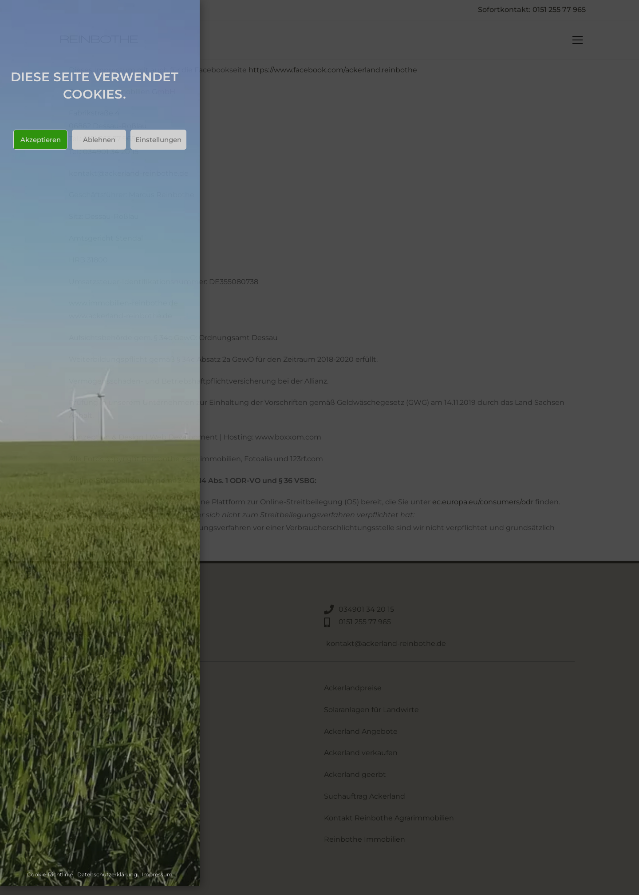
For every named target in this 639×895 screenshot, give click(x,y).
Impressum (157, 874)
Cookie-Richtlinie (50, 874)
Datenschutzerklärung (107, 874)
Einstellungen (158, 139)
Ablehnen (99, 139)
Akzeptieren (40, 139)
